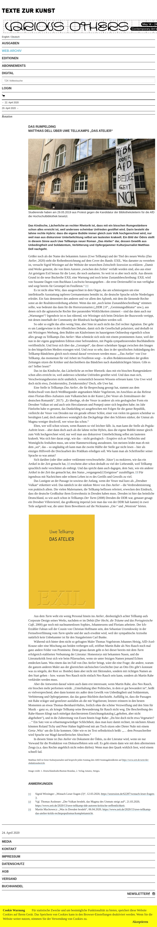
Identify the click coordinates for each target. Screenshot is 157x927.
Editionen (10, 58)
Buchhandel (12, 886)
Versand (9, 878)
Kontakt (9, 849)
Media (7, 841)
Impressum (11, 856)
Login (7, 88)
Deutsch (15, 37)
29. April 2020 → (10, 108)
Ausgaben (10, 43)
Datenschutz (13, 864)
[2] (68, 463)
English (5, 37)
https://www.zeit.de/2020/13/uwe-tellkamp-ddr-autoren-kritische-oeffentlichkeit (79, 805)
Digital (8, 73)
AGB (5, 871)
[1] (86, 286)
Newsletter (137, 893)
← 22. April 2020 (10, 102)
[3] (136, 472)
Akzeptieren (140, 921)
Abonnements (14, 65)
